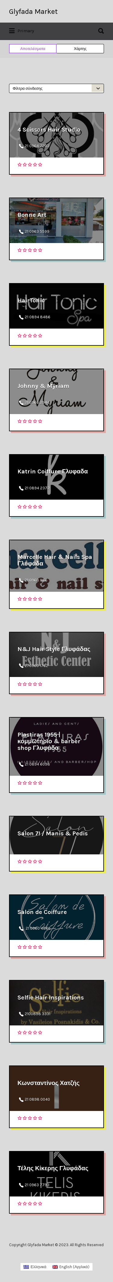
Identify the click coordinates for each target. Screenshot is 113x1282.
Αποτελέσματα (32, 48)
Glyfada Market (33, 11)
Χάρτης (80, 48)
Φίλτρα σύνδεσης (27, 88)
